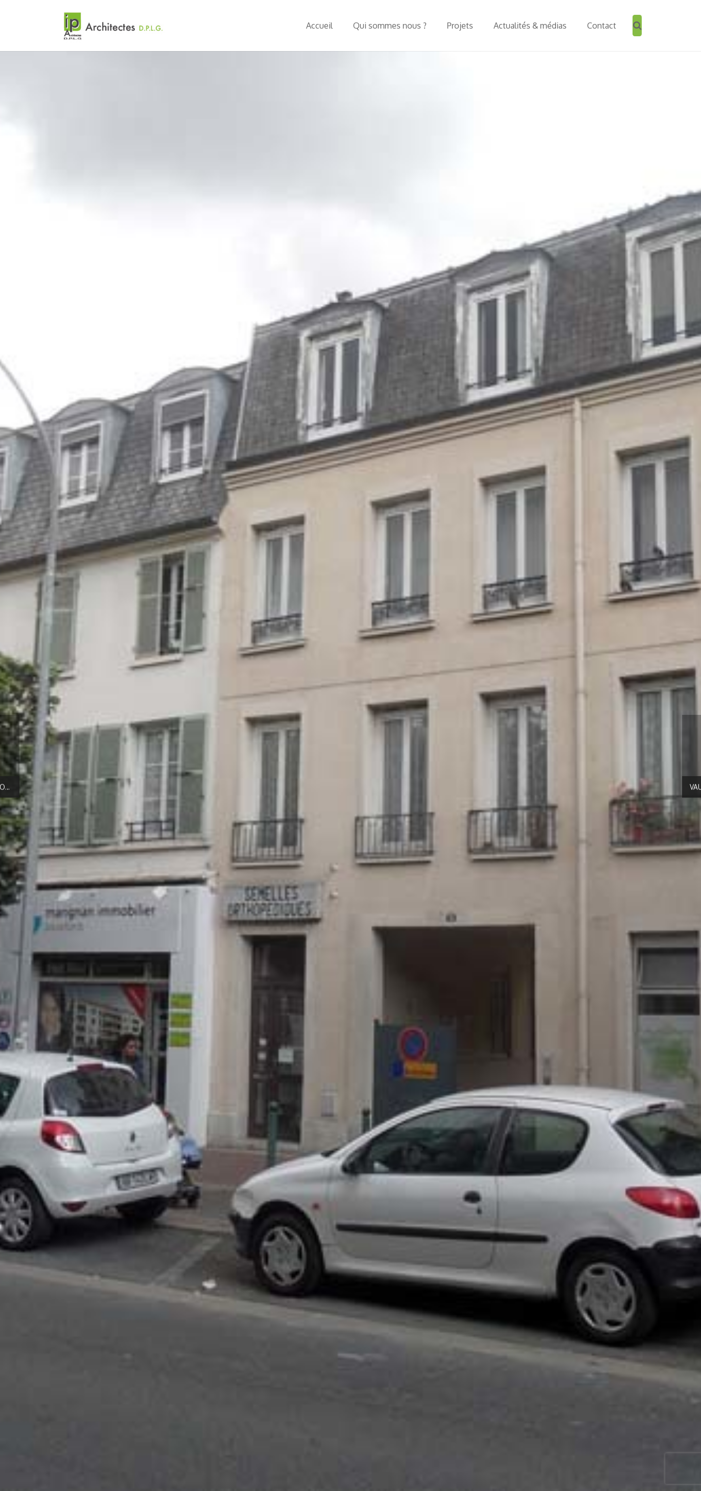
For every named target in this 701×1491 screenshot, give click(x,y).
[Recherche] (637, 25)
